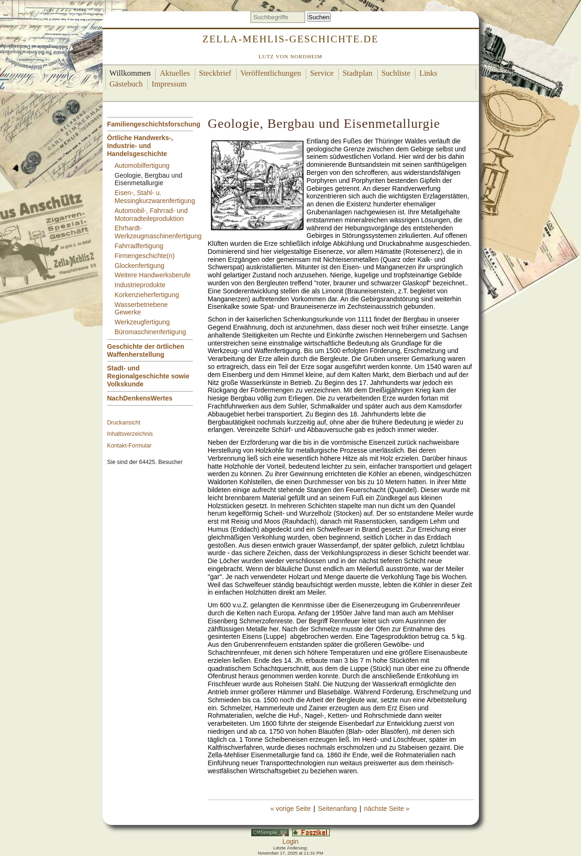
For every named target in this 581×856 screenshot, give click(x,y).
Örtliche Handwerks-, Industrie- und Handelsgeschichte (140, 145)
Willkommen (130, 73)
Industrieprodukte (140, 285)
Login (290, 841)
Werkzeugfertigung (142, 322)
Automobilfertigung (142, 165)
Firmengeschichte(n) (145, 255)
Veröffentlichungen (270, 73)
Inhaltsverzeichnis (130, 434)
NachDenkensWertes (140, 398)
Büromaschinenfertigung (150, 332)
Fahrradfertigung (139, 246)
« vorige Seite (291, 808)
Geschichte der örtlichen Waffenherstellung (145, 350)
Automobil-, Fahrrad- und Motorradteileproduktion (151, 214)
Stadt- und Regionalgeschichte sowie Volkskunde (148, 376)
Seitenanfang (337, 808)
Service (322, 73)
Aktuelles (174, 73)
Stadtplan (357, 73)
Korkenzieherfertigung (147, 294)
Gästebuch (126, 83)
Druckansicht (124, 422)
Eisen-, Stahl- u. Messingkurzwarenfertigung (155, 196)
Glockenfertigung (140, 265)
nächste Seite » (387, 808)
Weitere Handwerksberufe (153, 275)
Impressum (169, 83)
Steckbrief (215, 73)
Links (428, 73)
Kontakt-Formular (129, 445)
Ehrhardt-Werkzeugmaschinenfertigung (158, 232)
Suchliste (396, 73)
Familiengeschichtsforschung (153, 124)
